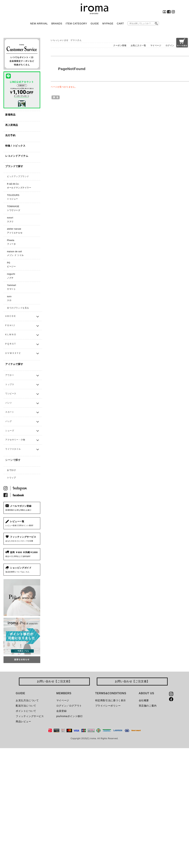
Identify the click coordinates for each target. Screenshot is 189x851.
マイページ (155, 45)
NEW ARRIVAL (39, 23)
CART (120, 23)
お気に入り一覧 (138, 45)
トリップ (11, 477)
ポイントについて (26, 711)
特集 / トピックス (15, 145)
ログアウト (75, 705)
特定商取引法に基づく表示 (110, 700)
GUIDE (95, 23)
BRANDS (56, 23)
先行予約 (10, 135)
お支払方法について (27, 700)
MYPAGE (107, 23)
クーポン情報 (120, 45)
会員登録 (61, 711)
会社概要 (144, 700)
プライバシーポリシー (108, 705)
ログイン (170, 45)
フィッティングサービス (30, 716)
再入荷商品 (11, 125)
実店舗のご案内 (148, 705)
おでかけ (11, 470)
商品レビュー (23, 721)
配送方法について (26, 705)
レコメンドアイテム (16, 155)
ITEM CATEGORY (76, 23)
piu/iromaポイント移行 (69, 716)
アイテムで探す (14, 364)
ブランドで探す (14, 166)
